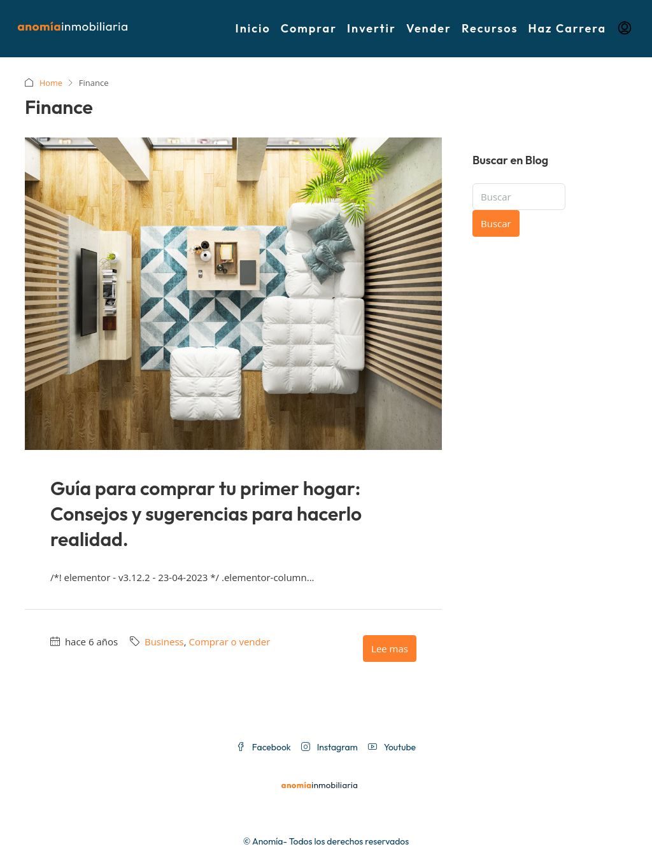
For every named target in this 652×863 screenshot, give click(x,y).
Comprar (309, 28)
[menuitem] (624, 28)
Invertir (371, 28)
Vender (428, 28)
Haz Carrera (567, 28)
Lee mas (389, 648)
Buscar (496, 223)
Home (51, 82)
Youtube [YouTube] (392, 747)
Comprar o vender (229, 641)
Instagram (329, 747)
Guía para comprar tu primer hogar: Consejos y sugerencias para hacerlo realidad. (206, 513)
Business (164, 641)
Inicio (253, 28)
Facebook (263, 747)
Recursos (490, 28)
